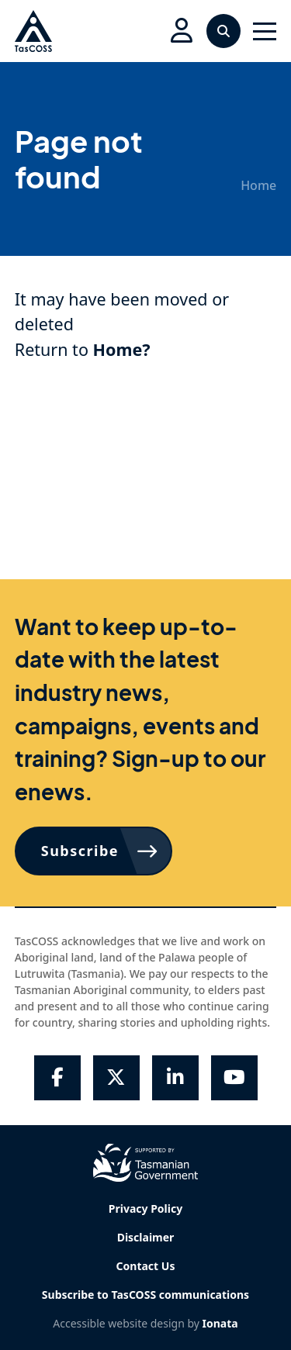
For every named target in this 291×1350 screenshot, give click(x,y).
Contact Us (145, 1266)
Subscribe (80, 850)
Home (258, 185)
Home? (122, 349)
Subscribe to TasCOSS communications (145, 1294)
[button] (181, 31)
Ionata (220, 1323)
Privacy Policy (145, 1208)
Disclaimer (146, 1237)
